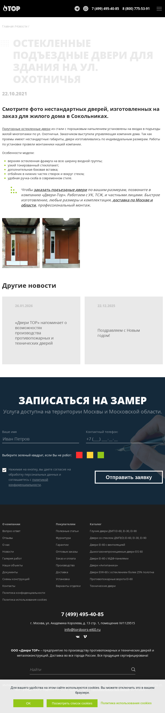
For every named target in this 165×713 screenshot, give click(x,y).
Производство (65, 565)
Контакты (8, 586)
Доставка (62, 572)
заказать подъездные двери (60, 189)
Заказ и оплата (66, 558)
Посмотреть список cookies (72, 703)
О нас (6, 545)
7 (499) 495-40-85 (105, 8)
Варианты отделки (68, 586)
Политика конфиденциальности (23, 593)
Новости (8, 551)
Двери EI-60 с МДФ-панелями (109, 558)
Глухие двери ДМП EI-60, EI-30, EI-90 (113, 531)
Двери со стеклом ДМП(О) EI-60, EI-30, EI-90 (118, 538)
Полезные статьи (67, 531)
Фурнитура (63, 538)
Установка (63, 579)
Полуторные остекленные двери (26, 129)
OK (28, 703)
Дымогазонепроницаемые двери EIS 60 (116, 551)
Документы (10, 572)
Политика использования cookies (24, 599)
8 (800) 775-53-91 (136, 8)
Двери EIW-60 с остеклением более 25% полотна (122, 572)
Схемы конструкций (15, 579)
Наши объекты (12, 565)
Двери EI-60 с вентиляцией (107, 545)
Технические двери (103, 586)
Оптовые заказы (67, 551)
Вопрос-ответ (11, 531)
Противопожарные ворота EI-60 (111, 579)
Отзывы (7, 538)
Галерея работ (12, 558)
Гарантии (62, 545)
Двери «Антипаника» (104, 565)
